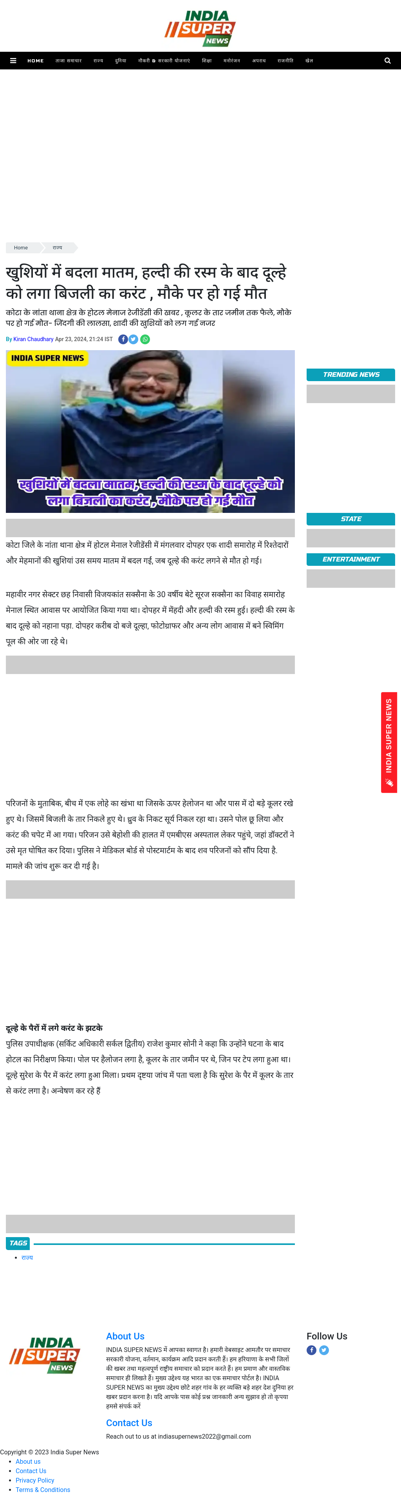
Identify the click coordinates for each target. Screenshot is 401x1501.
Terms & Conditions (43, 1490)
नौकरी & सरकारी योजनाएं (164, 61)
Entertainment (350, 559)
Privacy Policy (35, 1480)
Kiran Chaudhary (33, 339)
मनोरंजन (232, 61)
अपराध (259, 61)
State (351, 519)
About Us (125, 1336)
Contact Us (129, 1422)
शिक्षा (207, 61)
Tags (18, 1243)
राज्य (98, 61)
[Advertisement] (200, 186)
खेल (309, 61)
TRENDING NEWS (351, 375)
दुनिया (120, 61)
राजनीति (286, 61)
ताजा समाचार (69, 61)
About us (28, 1461)
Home (35, 61)
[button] (13, 60)
